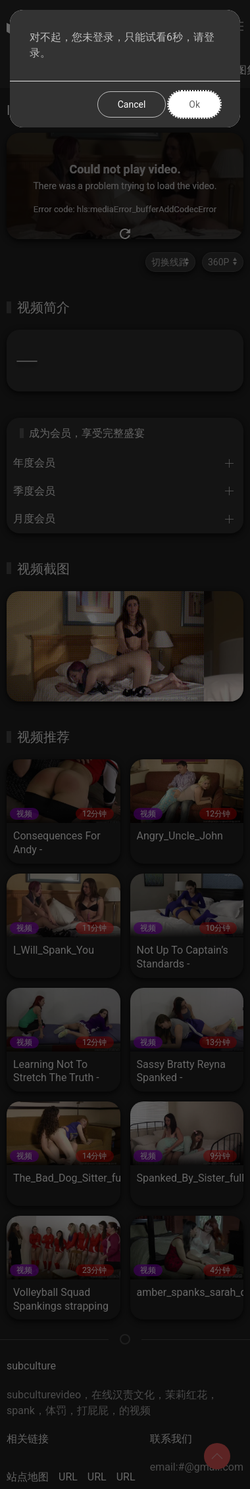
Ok (194, 104)
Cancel (132, 104)
